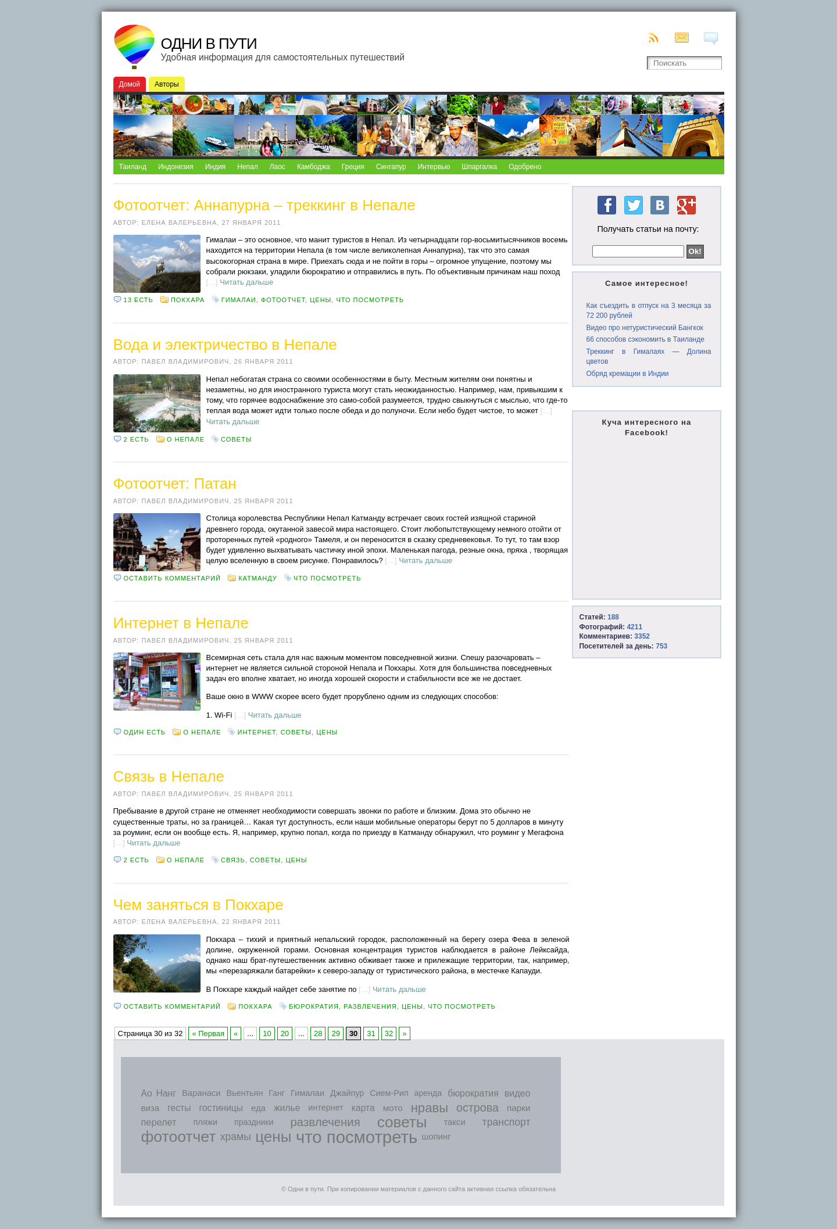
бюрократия (314, 1006)
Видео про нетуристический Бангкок (644, 328)
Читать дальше (246, 282)
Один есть (145, 732)
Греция (353, 167)
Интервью (434, 167)
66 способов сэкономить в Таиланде (645, 339)
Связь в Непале (169, 776)
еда (258, 1108)
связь (233, 860)
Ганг (277, 1093)
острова (477, 1107)
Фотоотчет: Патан (175, 483)
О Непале (186, 439)
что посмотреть (370, 299)
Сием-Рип (389, 1093)
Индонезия (176, 167)
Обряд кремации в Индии (627, 374)
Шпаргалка (479, 167)
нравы (429, 1108)
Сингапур (391, 167)
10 (267, 1033)
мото (393, 1108)
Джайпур (347, 1093)
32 (389, 1033)
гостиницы (221, 1108)
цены (320, 299)
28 (318, 1033)
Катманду (257, 578)
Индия (215, 167)
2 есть (136, 439)
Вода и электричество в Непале (225, 344)
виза (150, 1108)
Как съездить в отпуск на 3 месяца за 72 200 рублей (648, 311)
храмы (235, 1136)
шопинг (436, 1136)
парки (518, 1108)
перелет (159, 1122)
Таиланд (132, 167)
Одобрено (525, 167)
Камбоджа (313, 167)
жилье (287, 1108)
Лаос (277, 167)
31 (371, 1033)
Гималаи (238, 299)
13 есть (138, 299)
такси (454, 1122)
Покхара (188, 299)
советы (236, 439)
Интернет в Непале (181, 623)
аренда (428, 1093)
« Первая (208, 1033)
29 (335, 1033)
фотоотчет (283, 299)
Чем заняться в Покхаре (198, 904)
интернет (257, 732)
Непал (247, 167)
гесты (179, 1108)
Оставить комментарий (172, 578)
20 (285, 1033)
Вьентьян (244, 1093)
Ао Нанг (158, 1093)
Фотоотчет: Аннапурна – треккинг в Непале (264, 205)
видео (518, 1093)
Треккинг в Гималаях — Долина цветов (648, 356)
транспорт (506, 1122)
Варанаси (201, 1093)
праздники (254, 1122)
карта (363, 1108)
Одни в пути (209, 43)
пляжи (205, 1122)
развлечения (370, 1006)
